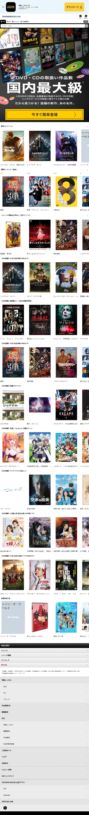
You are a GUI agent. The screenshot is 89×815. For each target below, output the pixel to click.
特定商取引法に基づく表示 (73, 671)
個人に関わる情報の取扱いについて (57, 671)
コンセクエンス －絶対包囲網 (64, 165)
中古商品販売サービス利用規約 (39, 671)
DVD (4, 22)
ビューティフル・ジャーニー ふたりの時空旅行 (71, 296)
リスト (80, 18)
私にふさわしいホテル (35, 636)
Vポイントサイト (8, 776)
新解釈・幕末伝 (6, 254)
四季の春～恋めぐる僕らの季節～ (65, 509)
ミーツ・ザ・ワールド (8, 636)
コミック (17, 22)
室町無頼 (56, 254)
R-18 (44, 665)
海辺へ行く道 (58, 636)
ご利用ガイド (6, 750)
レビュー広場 (6, 770)
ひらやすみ (4, 424)
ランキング (44, 660)
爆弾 (2, 210)
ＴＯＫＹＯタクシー (60, 381)
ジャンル (44, 650)
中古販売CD (26, 22)
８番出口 (56, 210)
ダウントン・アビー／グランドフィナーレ (15, 594)
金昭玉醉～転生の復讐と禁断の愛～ (66, 551)
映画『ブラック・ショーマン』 (38, 210)
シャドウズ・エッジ (34, 165)
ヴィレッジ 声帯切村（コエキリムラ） (67, 339)
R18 (86, 21)
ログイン (86, 18)
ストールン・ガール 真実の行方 (12, 165)
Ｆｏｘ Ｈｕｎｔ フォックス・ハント (14, 339)
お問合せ (5, 763)
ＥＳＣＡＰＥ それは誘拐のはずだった (67, 424)
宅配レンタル (8, 725)
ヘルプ (4, 757)
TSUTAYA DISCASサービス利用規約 (22, 671)
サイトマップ (21, 673)
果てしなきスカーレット (36, 254)
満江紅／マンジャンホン (36, 339)
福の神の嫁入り (6, 551)
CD (10, 22)
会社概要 (4, 671)
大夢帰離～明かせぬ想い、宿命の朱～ (40, 551)
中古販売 (6, 738)
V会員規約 (10, 671)
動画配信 (5, 712)
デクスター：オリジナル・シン (38, 594)
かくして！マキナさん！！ (10, 466)
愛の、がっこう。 (33, 424)
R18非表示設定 (8, 744)
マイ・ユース (5, 509)
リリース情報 (44, 655)
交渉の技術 (31, 509)
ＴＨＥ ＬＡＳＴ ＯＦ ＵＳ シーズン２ (69, 594)
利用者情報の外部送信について (9, 673)
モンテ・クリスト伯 (34, 296)
